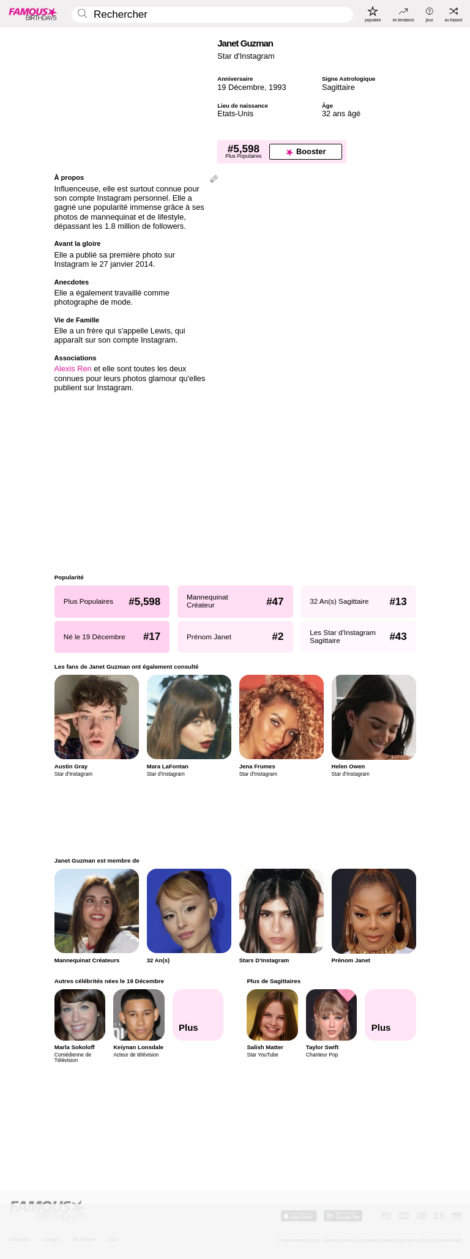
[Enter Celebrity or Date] (212, 15)
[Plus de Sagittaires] (390, 1015)
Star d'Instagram (245, 56)
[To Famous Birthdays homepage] (33, 13)
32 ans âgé (341, 113)
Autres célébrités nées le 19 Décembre (109, 981)
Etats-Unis (235, 113)
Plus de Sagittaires (273, 981)
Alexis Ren (73, 368)
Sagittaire (338, 87)
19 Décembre (240, 87)
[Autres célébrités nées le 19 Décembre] (197, 1015)
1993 (277, 87)
